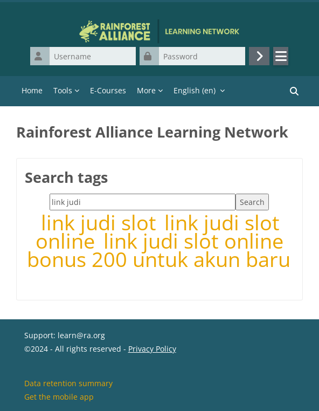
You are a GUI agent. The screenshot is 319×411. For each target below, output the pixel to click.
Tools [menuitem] (62, 90)
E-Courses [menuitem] (108, 90)
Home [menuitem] (32, 90)
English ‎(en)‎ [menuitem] (195, 90)
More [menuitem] (146, 90)
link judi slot (101, 222)
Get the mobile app (59, 397)
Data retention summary (68, 383)
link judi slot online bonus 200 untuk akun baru (158, 250)
